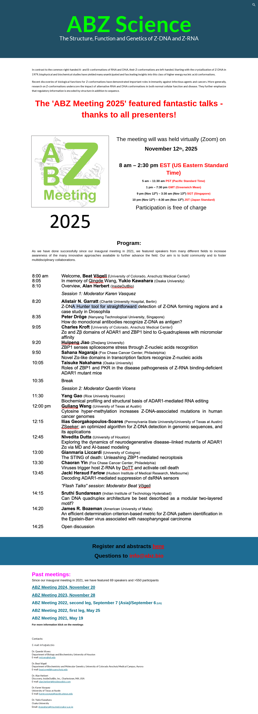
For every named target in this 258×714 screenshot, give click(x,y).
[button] (254, 5)
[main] (129, 29)
